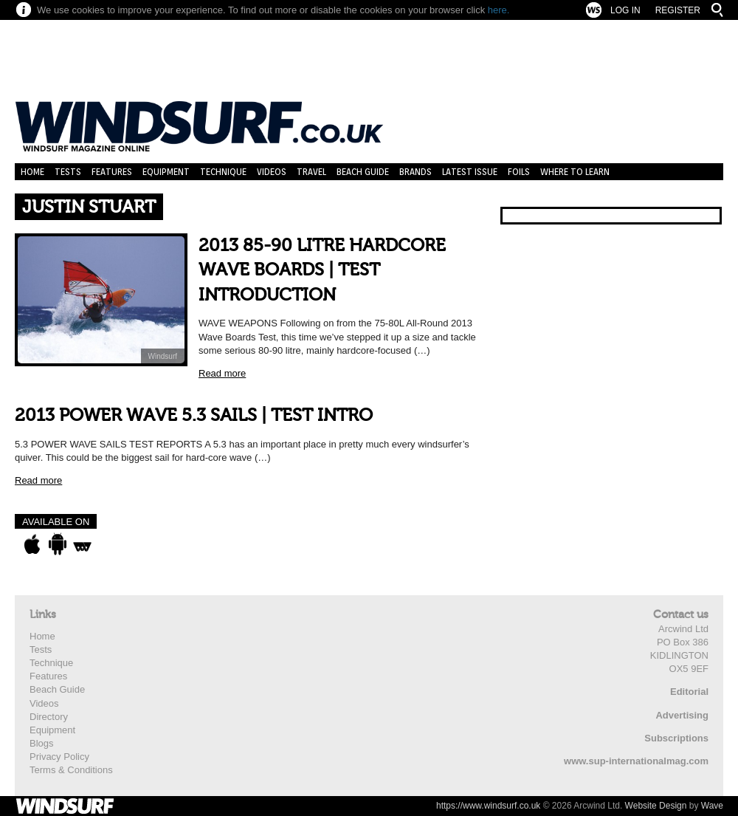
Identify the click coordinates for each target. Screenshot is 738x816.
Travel (311, 171)
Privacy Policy (59, 756)
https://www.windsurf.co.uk (488, 805)
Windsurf (162, 356)
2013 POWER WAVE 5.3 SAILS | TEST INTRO (194, 415)
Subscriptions (676, 738)
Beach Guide (363, 171)
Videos (271, 171)
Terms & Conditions (71, 769)
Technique (223, 171)
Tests (68, 171)
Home (32, 171)
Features (112, 171)
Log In (625, 10)
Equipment (166, 171)
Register (677, 10)
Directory (49, 716)
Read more (222, 373)
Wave (712, 805)
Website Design (656, 805)
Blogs (42, 743)
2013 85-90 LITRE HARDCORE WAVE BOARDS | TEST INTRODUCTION (322, 270)
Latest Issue (469, 171)
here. (499, 10)
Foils (519, 171)
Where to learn (575, 171)
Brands (415, 171)
